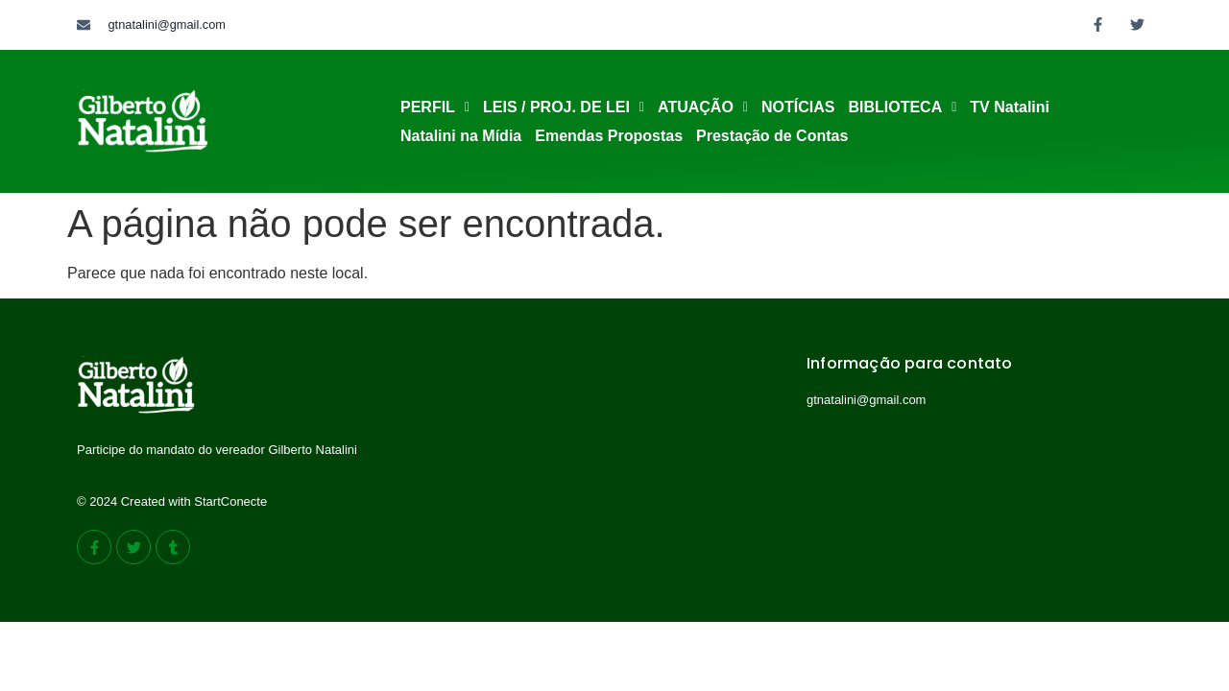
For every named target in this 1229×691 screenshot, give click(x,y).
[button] (435, 107)
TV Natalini (1009, 107)
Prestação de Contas (772, 136)
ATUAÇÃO (703, 107)
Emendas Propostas (609, 136)
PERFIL (435, 107)
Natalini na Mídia (460, 136)
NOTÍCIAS (797, 107)
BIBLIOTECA (902, 107)
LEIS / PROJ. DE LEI (563, 107)
